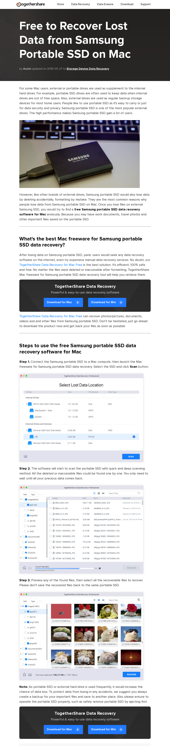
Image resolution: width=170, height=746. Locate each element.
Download (127, 4)
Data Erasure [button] (105, 4)
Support (146, 4)
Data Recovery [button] (80, 4)
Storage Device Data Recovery (88, 68)
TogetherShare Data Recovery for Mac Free (50, 265)
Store (60, 4)
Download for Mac (63, 302)
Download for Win (107, 302)
